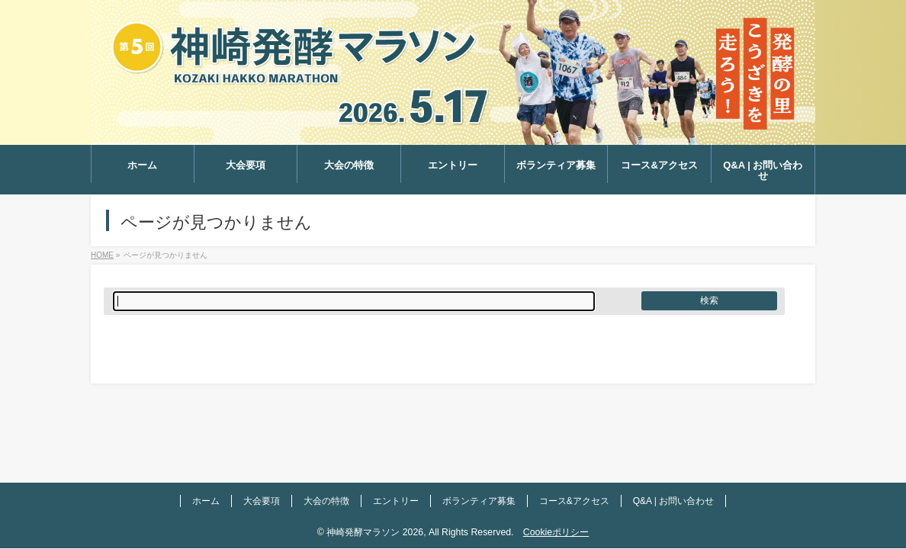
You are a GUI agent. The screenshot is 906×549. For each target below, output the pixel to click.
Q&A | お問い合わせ (673, 501)
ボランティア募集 (479, 501)
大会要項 (261, 501)
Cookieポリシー (556, 532)
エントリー (396, 501)
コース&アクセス (574, 501)
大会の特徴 (326, 501)
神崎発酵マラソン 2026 (374, 532)
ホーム (206, 501)
